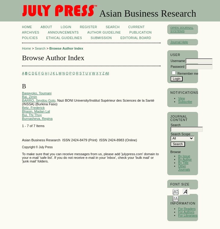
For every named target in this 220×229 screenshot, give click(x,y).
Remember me (188, 73)
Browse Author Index (66, 48)
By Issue (184, 156)
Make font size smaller (176, 191)
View (181, 98)
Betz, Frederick (33, 108)
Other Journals (184, 168)
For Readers (187, 209)
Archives (30, 32)
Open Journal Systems (181, 29)
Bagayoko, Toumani (37, 93)
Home (27, 27)
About (46, 27)
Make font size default (185, 191)
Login (66, 27)
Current (136, 27)
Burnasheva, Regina (37, 118)
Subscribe (185, 101)
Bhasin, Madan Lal (36, 111)
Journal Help (179, 42)
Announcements (63, 32)
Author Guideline (104, 32)
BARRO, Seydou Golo (38, 100)
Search (113, 27)
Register (88, 27)
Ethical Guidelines (64, 38)
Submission (101, 38)
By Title (183, 163)
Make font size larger (176, 198)
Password (177, 66)
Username (178, 61)
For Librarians (187, 215)
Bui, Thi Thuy (32, 115)
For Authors (186, 212)
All (107, 73)
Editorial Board (136, 38)
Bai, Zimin (29, 97)
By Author (185, 159)
